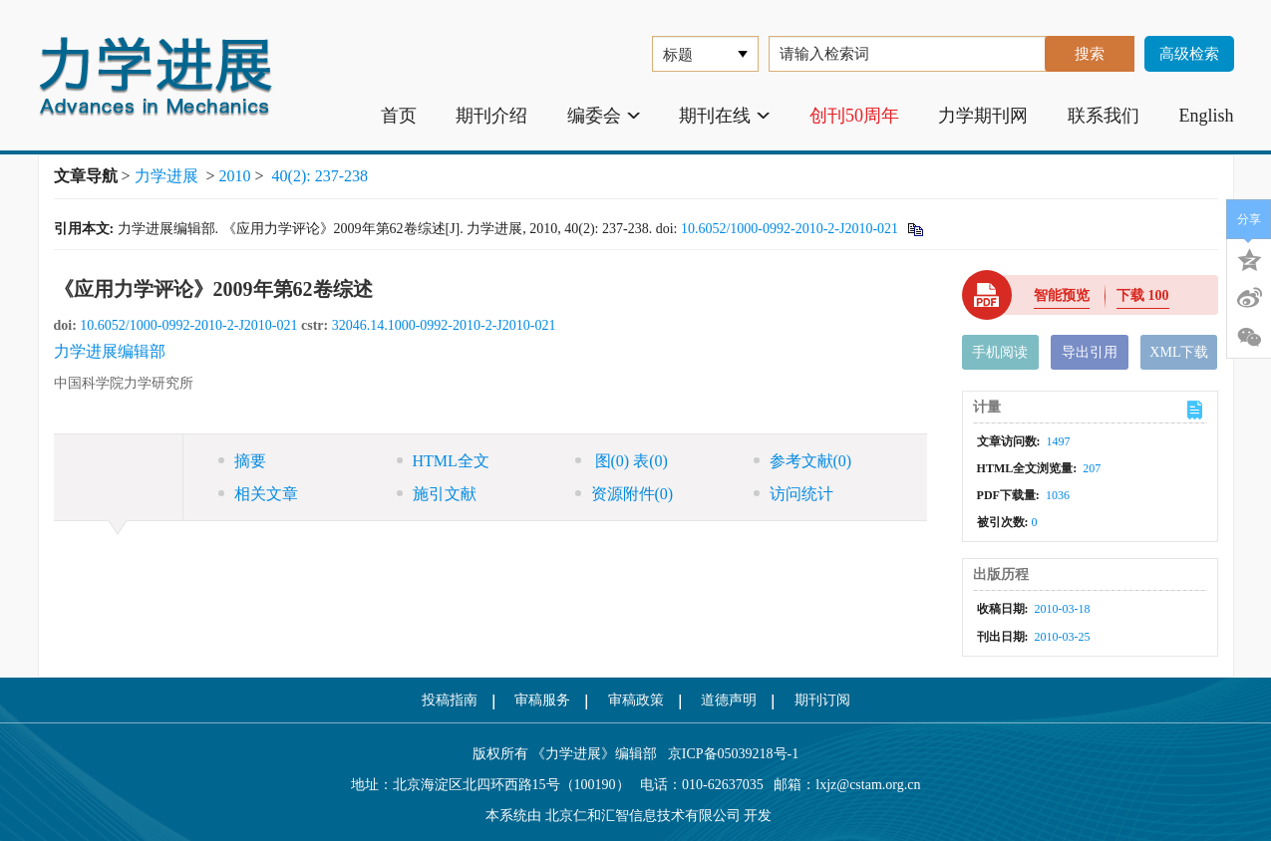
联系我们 (1103, 116)
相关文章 (258, 493)
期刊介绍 (491, 116)
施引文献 (437, 493)
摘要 (242, 460)
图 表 (621, 460)
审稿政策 (636, 700)
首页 (399, 116)
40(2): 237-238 (320, 175)
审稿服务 (542, 700)
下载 (1142, 295)
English (1205, 116)
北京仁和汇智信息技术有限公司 (643, 815)
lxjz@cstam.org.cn (867, 784)
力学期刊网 (983, 116)
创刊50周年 (854, 116)
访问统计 (793, 493)
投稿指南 (449, 700)
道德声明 (729, 700)
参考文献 (803, 460)
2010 (235, 175)
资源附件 (624, 493)
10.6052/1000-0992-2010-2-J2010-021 (789, 228)
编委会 (603, 116)
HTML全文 (443, 460)
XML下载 (1178, 352)
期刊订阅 (822, 700)
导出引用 (1089, 352)
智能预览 (1062, 295)
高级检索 (1189, 54)
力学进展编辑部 (109, 351)
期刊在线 (724, 116)
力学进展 (166, 175)
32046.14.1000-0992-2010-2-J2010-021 (444, 325)
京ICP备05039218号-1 (727, 753)
